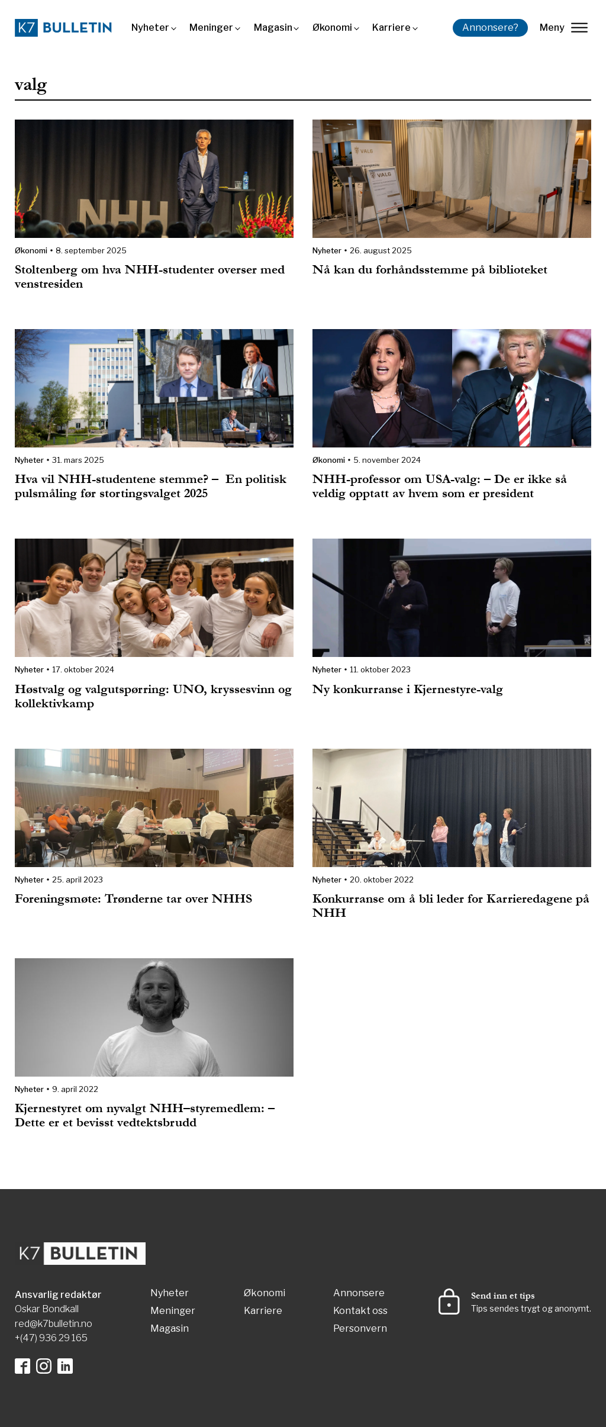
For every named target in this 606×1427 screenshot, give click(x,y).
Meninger (211, 27)
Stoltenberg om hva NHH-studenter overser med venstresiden (150, 276)
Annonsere (359, 1294)
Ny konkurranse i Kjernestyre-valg (407, 689)
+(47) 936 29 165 (51, 1338)
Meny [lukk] (564, 27)
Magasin (273, 27)
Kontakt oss (360, 1311)
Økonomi (332, 27)
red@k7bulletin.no (53, 1323)
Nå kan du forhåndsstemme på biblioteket (429, 269)
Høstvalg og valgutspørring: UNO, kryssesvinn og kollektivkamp (153, 696)
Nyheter (150, 27)
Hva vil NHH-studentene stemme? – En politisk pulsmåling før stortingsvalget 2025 (150, 486)
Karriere (391, 27)
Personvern (360, 1329)
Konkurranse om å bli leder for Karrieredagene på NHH (450, 905)
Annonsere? (490, 27)
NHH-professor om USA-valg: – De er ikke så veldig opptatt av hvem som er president (439, 486)
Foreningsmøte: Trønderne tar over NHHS (133, 898)
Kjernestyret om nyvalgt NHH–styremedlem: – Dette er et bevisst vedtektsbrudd (145, 1115)
